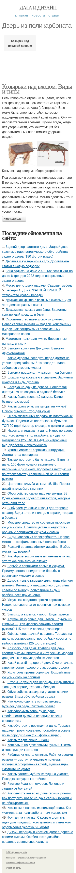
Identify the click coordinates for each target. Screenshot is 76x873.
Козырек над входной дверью (20, 43)
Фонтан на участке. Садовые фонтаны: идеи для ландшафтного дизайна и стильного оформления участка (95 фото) (36, 822)
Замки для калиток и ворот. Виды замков (38, 614)
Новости (38, 15)
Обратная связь (13, 868)
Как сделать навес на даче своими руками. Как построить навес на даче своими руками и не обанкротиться (37, 798)
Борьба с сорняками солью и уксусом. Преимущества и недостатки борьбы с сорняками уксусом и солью (33, 570)
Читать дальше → (14, 218)
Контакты (10, 858)
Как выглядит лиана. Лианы (28, 740)
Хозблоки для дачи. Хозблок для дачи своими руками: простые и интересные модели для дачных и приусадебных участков (37, 653)
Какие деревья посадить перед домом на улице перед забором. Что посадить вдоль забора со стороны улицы (36, 362)
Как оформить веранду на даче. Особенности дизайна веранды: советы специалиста (32, 715)
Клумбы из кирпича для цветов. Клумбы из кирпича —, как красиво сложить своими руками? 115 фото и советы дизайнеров (37, 624)
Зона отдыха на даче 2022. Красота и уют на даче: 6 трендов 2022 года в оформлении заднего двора (37, 275)
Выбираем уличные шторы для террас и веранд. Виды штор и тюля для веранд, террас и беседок (37, 512)
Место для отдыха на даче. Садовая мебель (39, 285)
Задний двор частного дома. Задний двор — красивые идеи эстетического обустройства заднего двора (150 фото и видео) (37, 251)
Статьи (53, 15)
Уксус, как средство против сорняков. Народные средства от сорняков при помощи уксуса (36, 604)
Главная (21, 15)
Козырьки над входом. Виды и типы (37, 89)
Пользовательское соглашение (31, 858)
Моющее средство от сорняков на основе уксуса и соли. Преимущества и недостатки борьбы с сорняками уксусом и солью (36, 527)
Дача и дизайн (38, 8)
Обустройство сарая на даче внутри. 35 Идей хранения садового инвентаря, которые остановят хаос (36, 498)
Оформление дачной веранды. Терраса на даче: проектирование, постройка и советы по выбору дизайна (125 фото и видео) (37, 638)
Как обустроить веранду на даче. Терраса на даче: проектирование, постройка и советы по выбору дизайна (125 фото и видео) (36, 730)
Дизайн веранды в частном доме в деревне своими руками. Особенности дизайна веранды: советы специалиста (37, 836)
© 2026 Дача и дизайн (16, 852)
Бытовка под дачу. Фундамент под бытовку (39, 372)
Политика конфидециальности (20, 863)
